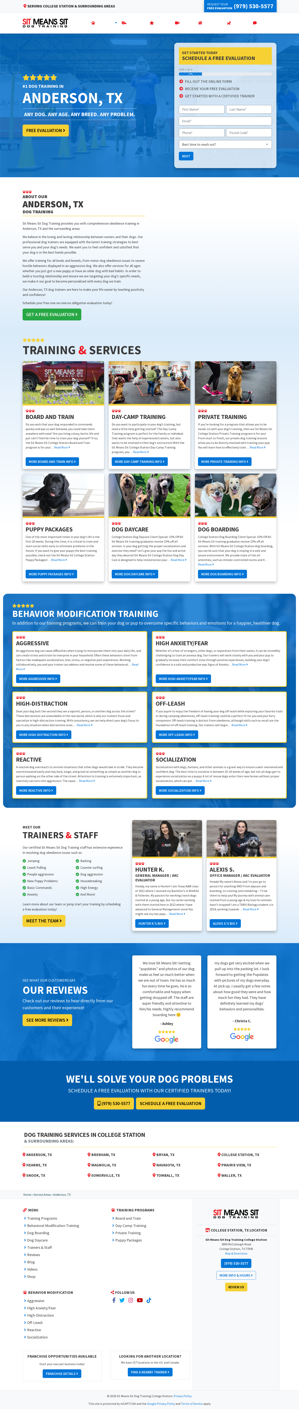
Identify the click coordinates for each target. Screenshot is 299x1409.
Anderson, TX (37, 1154)
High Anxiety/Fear (41, 1308)
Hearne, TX (35, 1165)
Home (27, 1194)
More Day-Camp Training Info (140, 461)
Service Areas (42, 1194)
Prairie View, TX (234, 1165)
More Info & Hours (236, 1275)
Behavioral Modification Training (53, 1225)
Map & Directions (236, 1253)
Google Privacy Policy (161, 1404)
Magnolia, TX (102, 1165)
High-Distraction (40, 1315)
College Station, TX (238, 1154)
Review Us (236, 1287)
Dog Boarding (38, 1232)
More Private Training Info (224, 461)
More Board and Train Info (52, 461)
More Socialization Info (180, 790)
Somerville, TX (104, 1175)
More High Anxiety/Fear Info (183, 679)
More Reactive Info (36, 790)
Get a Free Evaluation (52, 314)
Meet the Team (44, 921)
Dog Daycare (37, 1240)
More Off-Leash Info (177, 734)
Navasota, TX (166, 1165)
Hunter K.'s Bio (152, 923)
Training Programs (42, 1218)
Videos (32, 1269)
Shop (31, 1276)
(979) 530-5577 (114, 1103)
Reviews (33, 1254)
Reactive (34, 1329)
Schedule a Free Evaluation (170, 1103)
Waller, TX (230, 1175)
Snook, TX (34, 1175)
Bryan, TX (163, 1154)
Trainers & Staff (39, 1247)
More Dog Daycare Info (135, 574)
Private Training (128, 1232)
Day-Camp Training (130, 1225)
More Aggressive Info (38, 679)
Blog (31, 1262)
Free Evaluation (45, 130)
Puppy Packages (128, 1240)
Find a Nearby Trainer (150, 1372)
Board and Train (128, 1218)
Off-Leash (35, 1322)
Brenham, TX (101, 1154)
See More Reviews (47, 1020)
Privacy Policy (182, 1396)
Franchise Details (62, 1373)
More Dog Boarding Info (222, 574)
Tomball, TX (166, 1175)
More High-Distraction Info (43, 734)
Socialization (37, 1337)
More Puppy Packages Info (51, 574)
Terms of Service (192, 1404)
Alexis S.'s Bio (225, 923)
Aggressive (35, 1300)
